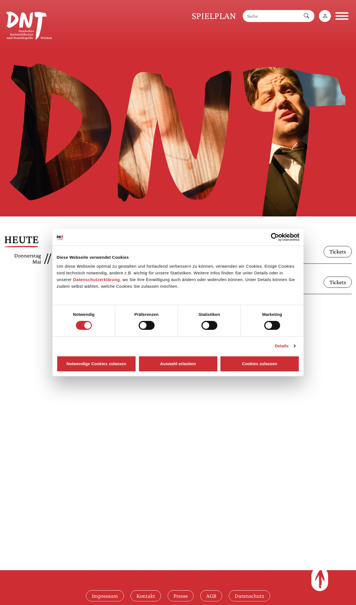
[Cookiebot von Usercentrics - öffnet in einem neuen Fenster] (275, 237)
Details (282, 345)
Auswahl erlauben (178, 363)
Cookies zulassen (259, 363)
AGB (211, 595)
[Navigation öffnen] (342, 16)
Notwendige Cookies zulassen (96, 363)
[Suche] (271, 16)
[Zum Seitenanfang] (319, 579)
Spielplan (214, 15)
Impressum (105, 595)
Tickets (337, 251)
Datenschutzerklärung (96, 279)
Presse (181, 595)
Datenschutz (249, 595)
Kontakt (145, 595)
